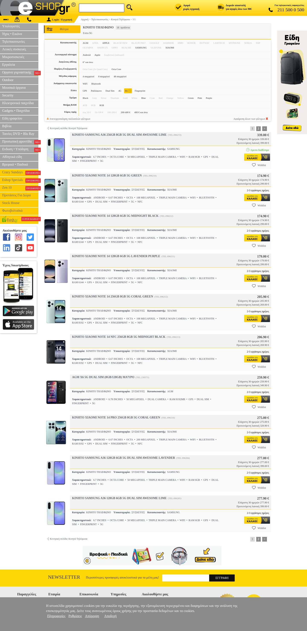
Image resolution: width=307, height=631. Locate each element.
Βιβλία (7, 126)
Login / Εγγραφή (59, 19)
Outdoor (7, 80)
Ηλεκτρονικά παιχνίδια (18, 103)
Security (7, 95)
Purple (209, 98)
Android (87, 55)
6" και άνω (88, 62)
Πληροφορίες (56, 616)
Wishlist (259, 165)
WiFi (85, 83)
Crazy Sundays (20, 172)
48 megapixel (120, 76)
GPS (85, 90)
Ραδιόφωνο (96, 90)
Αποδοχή (110, 616)
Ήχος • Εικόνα (12, 34)
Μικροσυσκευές (13, 57)
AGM (85, 43)
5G (128, 90)
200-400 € (125, 112)
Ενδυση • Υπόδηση (20, 149)
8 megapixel (104, 76)
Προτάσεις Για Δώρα (16, 195)
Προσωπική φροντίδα (20, 142)
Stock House (10, 203)
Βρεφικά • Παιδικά (15, 164)
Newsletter (64, 577)
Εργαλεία (8, 64)
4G (120, 90)
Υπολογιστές (11, 26)
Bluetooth (96, 83)
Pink (200, 98)
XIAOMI (169, 47)
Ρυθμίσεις (75, 616)
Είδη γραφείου (12, 118)
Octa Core (116, 69)
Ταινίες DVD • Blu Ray (18, 134)
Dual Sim (110, 90)
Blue (143, 98)
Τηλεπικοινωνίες (13, 41)
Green (191, 98)
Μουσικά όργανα (14, 87)
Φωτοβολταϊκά (12, 210)
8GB (102, 105)
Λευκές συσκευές (14, 49)
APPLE (106, 43)
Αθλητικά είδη (12, 157)
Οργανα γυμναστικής (20, 72)
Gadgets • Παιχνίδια (16, 110)
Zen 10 (20, 188)
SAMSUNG (141, 47)
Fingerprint (140, 90)
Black (85, 98)
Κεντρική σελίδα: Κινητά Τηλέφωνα (68, 128)
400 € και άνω (141, 112)
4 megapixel (88, 76)
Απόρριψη (92, 616)
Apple (97, 55)
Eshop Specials (20, 180)
